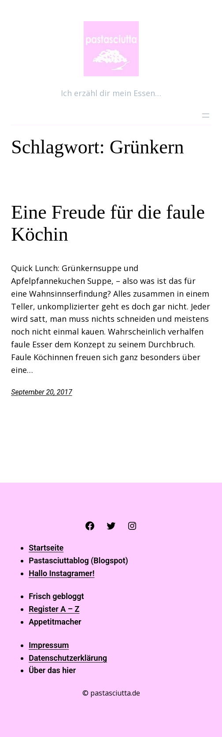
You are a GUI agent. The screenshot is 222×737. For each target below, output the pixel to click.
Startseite (46, 547)
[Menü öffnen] (205, 115)
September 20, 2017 (41, 392)
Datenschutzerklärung (68, 658)
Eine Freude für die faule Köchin (108, 223)
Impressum (49, 645)
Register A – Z (54, 609)
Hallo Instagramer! (61, 573)
